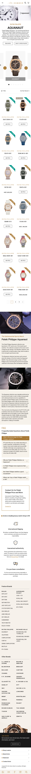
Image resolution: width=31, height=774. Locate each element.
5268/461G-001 (23, 153)
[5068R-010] (8, 207)
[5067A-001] (23, 173)
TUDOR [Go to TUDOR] (4, 711)
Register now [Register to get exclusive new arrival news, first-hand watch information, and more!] (15, 744)
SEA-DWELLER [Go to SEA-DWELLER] (5, 611)
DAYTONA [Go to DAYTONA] (4, 599)
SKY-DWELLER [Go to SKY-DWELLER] (5, 617)
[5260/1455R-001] (23, 242)
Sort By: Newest (25, 91)
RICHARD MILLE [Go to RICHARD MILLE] (22, 629)
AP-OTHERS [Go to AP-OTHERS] (19, 607)
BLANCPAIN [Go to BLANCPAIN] (6, 666)
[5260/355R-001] (8, 275)
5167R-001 (23, 119)
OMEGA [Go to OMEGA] (4, 700)
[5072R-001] (8, 173)
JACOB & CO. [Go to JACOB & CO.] (21, 688)
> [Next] (22, 302)
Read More (8, 43)
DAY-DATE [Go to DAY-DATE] (4, 596)
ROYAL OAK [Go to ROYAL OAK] (19, 598)
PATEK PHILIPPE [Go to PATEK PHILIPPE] (7, 629)
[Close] (30, 772)
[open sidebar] (4, 3)
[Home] (15, 2)
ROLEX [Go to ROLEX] (4, 591)
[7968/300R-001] (23, 275)
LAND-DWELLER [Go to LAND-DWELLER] (6, 614)
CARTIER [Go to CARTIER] (19, 670)
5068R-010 (7, 221)
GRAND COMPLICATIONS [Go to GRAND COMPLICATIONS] (8, 643)
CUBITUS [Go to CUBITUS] (4, 640)
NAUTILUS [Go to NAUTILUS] (4, 646)
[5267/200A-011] (8, 105)
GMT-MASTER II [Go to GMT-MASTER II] (6, 602)
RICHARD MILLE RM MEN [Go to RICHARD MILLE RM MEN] (22, 636)
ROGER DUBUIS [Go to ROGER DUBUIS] (7, 708)
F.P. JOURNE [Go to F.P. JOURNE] (6, 676)
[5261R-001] (8, 139)
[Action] (26, 772)
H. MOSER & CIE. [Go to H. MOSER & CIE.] (22, 681)
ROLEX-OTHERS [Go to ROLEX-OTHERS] (6, 625)
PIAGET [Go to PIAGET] (19, 703)
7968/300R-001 (23, 290)
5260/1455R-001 (23, 256)
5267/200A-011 (8, 119)
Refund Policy (14, 557)
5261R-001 (7, 153)
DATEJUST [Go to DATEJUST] (4, 594)
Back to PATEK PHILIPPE (21, 43)
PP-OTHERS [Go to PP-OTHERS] (5, 649)
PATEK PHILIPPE (8, 117)
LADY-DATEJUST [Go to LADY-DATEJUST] (6, 605)
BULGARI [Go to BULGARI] (5, 670)
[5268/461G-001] (23, 139)
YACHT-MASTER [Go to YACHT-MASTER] (6, 623)
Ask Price (8, 124)
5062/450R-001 (8, 256)
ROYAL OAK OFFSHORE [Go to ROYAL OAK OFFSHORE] (22, 604)
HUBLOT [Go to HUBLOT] (5, 685)
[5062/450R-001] (8, 242)
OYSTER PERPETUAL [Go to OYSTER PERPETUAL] (7, 608)
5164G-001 (23, 221)
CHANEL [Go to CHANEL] (4, 673)
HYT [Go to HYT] (17, 685)
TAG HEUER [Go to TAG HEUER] (20, 708)
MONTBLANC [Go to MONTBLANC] (21, 696)
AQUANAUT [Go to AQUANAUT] (5, 632)
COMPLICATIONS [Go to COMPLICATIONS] (6, 637)
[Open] (4, 3)
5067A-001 (23, 187)
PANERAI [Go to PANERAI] (19, 700)
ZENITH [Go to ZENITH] (19, 716)
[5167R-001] (23, 105)
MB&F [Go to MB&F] (4, 696)
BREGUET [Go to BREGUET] (19, 666)
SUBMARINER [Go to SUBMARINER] (5, 620)
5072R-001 (7, 187)
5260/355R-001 (8, 290)
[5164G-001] (23, 207)
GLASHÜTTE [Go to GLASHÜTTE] (6, 681)
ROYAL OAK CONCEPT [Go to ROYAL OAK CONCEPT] (22, 601)
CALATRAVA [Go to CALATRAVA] (5, 635)
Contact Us (8, 506)
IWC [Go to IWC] (3, 688)
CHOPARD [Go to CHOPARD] (20, 673)
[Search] (25, 3)
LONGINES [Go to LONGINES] (20, 691)
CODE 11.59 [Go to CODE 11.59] (19, 595)
